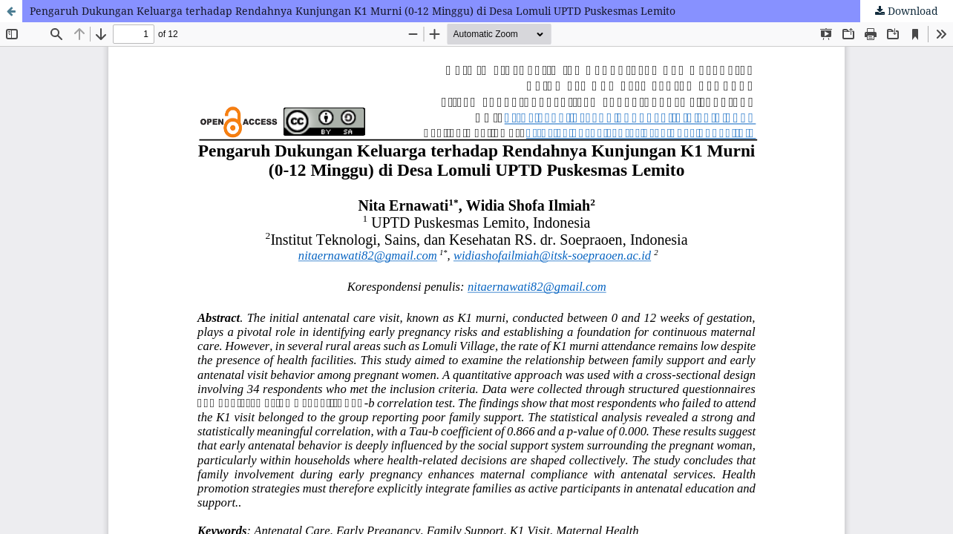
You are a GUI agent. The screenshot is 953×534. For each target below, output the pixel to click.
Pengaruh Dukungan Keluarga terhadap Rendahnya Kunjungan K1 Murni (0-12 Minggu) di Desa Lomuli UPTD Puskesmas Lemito (352, 11)
